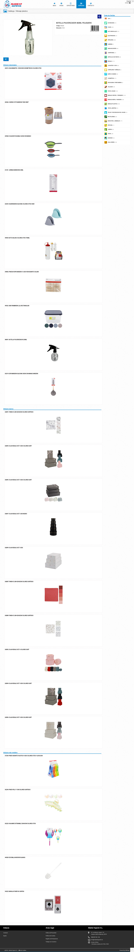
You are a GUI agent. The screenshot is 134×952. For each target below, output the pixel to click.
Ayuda (4, 935)
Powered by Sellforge (124, 950)
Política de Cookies (50, 935)
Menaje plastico (22, 11)
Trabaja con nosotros (51, 941)
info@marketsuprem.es (97, 939)
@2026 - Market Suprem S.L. (11, 950)
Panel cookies (22, 950)
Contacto (5, 932)
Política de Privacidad (51, 932)
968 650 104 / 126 (95, 936)
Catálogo (11, 11)
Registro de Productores (52, 938)
